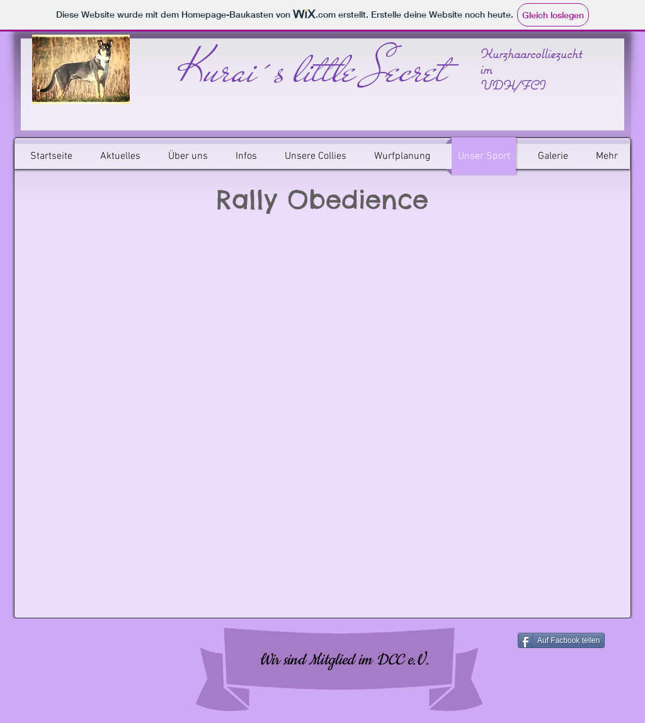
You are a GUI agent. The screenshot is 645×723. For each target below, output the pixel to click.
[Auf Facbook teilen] (561, 640)
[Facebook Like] (99, 659)
